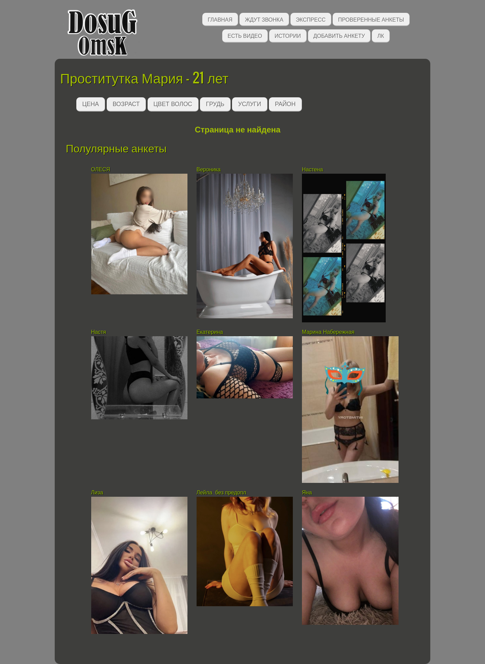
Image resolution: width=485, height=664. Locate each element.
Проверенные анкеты (371, 19)
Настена (313, 169)
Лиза (98, 492)
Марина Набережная (328, 332)
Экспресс (311, 19)
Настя (99, 332)
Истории (288, 35)
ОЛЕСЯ (101, 169)
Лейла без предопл (221, 492)
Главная (220, 19)
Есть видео (245, 35)
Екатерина (210, 332)
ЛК (380, 35)
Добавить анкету (339, 35)
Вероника (209, 169)
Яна (307, 492)
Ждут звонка (264, 19)
